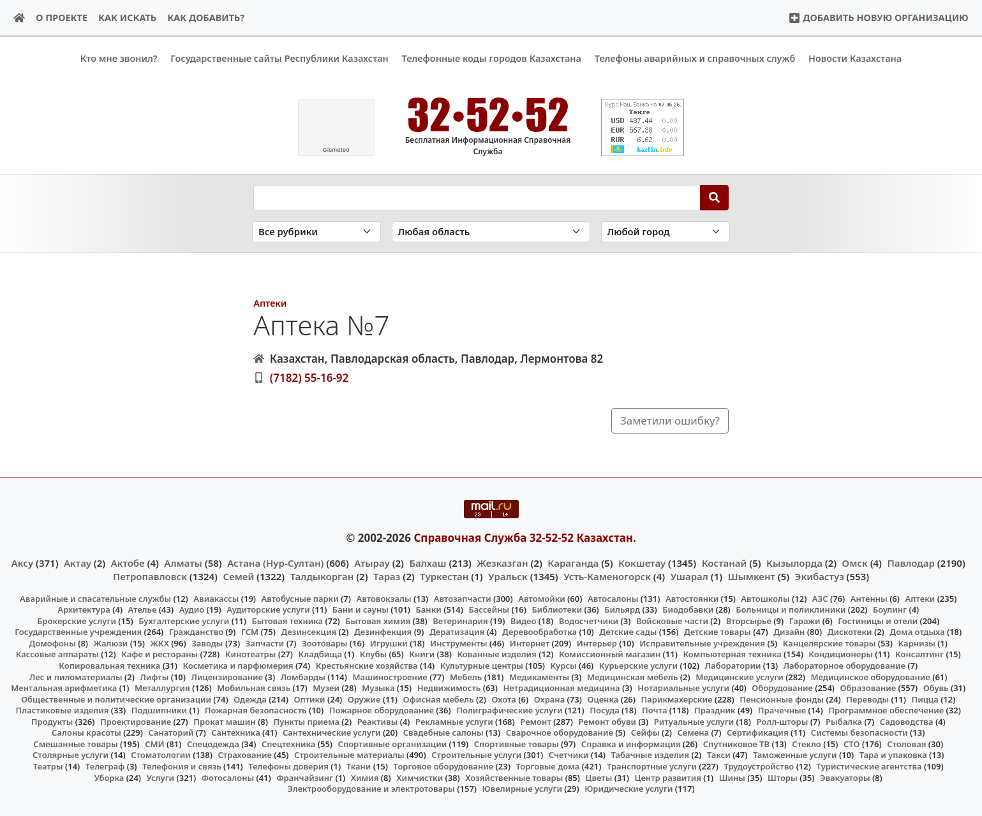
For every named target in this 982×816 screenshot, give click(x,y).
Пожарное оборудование (381, 710)
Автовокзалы (383, 598)
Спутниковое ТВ (736, 744)
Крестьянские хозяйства (367, 665)
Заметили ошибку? (670, 420)
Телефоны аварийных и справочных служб (695, 58)
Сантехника (235, 732)
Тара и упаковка (893, 755)
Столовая (906, 744)
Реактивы (377, 721)
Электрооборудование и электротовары (371, 788)
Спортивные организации (392, 744)
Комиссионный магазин (609, 654)
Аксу (22, 563)
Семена (693, 732)
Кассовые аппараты (57, 654)
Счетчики (568, 755)
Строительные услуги (476, 755)
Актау (77, 563)
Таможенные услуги (795, 755)
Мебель (466, 676)
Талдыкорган (322, 575)
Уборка (109, 777)
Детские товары (717, 632)
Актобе (128, 563)
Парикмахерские (677, 698)
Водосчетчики (588, 621)
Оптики (309, 698)
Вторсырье (748, 621)
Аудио (192, 609)
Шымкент (751, 575)
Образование (868, 688)
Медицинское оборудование (870, 676)
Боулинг (890, 609)
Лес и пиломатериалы (76, 676)
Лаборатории (733, 665)
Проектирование (135, 721)
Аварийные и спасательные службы (95, 598)
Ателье (142, 609)
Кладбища (320, 654)
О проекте (61, 17)
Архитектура (83, 609)
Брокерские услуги (76, 621)
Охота (503, 698)
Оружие (364, 698)
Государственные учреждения (78, 632)
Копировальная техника (109, 665)
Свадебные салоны (443, 732)
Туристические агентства (868, 766)
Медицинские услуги (740, 676)
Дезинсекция (308, 632)
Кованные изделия (496, 654)
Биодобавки (687, 609)
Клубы (373, 654)
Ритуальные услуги (694, 721)
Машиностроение (389, 676)
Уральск (508, 575)
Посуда (605, 710)
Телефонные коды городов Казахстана (491, 58)
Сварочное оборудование (559, 732)
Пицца (924, 698)
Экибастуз (819, 575)
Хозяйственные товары (514, 777)
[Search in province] (491, 231)
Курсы (564, 665)
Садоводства (907, 721)
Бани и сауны (360, 609)
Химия (365, 777)
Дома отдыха (916, 632)
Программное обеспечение (886, 710)
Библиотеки (557, 609)
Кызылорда (794, 563)
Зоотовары (324, 643)
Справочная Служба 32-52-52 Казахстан (523, 537)
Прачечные (782, 710)
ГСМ (249, 632)
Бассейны (488, 609)
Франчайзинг (304, 777)
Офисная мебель (438, 698)
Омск (855, 563)
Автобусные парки (300, 598)
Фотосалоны (228, 777)
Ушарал (689, 575)
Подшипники (159, 710)
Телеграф (105, 766)
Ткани (358, 766)
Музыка (378, 688)
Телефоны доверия (288, 766)
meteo (336, 150)
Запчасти (265, 643)
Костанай (724, 563)
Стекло (806, 744)
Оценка (602, 698)
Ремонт (535, 721)
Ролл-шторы (782, 721)
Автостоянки (692, 598)
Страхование (244, 755)
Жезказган (502, 563)
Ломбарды (303, 676)
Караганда (573, 563)
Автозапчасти (462, 598)
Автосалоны (613, 598)
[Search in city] (665, 231)
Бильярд (622, 609)
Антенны (869, 598)
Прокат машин (224, 721)
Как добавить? (205, 17)
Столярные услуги (70, 755)
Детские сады (628, 632)
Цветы (599, 777)
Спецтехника (288, 744)
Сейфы (645, 732)
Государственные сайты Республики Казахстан (279, 58)
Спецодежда (213, 744)
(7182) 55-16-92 (309, 377)
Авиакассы (216, 598)
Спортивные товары (516, 744)
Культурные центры (481, 665)
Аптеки (269, 302)
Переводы (867, 698)
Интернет (529, 643)
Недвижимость (449, 688)
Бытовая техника (288, 621)
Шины (732, 777)
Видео (523, 621)
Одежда (250, 698)
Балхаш (427, 563)
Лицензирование (227, 676)
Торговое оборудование (444, 766)
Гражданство (196, 632)
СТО (852, 744)
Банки (429, 609)
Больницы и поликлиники (790, 609)
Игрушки (389, 643)
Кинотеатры (250, 654)
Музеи (326, 688)
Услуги (161, 777)
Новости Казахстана (855, 58)
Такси (719, 755)
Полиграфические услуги (509, 710)
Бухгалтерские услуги (183, 621)
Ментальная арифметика (64, 688)
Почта (654, 710)
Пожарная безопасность (256, 710)
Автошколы (765, 598)
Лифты (154, 676)
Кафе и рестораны (159, 654)
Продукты (52, 721)
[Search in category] (316, 231)
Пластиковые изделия (62, 710)
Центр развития (668, 777)
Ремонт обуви (607, 721)
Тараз (386, 575)
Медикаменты (539, 676)
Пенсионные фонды (782, 698)
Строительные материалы (349, 755)
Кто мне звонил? (119, 58)
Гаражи (805, 621)
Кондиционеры (840, 654)
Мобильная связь (253, 688)
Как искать (127, 17)
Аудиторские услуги (268, 609)
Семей (238, 575)
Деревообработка (539, 632)
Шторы (783, 777)
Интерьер (597, 643)
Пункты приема (306, 721)
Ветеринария (460, 621)
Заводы (207, 643)
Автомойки (541, 598)
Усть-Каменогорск (607, 575)
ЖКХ (159, 643)
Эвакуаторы (845, 777)
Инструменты (458, 643)
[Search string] (477, 197)
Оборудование (782, 688)
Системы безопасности (859, 732)
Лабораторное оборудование (844, 665)
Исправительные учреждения (702, 643)
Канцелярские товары (829, 643)
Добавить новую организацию (878, 17)
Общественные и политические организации (116, 698)
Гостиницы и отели (878, 621)
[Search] (714, 197)
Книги (422, 654)
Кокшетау (642, 563)
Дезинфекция (383, 632)
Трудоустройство (759, 766)
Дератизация (456, 632)
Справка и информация (631, 744)
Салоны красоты (86, 732)
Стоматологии (161, 755)
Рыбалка (844, 721)
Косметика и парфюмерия (237, 665)
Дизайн (789, 632)
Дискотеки (850, 632)
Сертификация (758, 732)
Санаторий (170, 732)
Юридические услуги (628, 788)
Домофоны (52, 643)
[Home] (19, 18)
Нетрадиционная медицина (561, 688)
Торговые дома (547, 766)
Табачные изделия (650, 755)
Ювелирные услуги (522, 788)
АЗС (820, 598)
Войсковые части (672, 621)
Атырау (371, 563)
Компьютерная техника (732, 654)
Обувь (936, 688)
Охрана (549, 698)
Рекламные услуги (454, 721)
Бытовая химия (377, 621)
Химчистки (419, 777)
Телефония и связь (181, 766)
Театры (48, 766)
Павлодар (910, 563)
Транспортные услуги (652, 766)
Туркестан (444, 575)
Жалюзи (111, 643)
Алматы (183, 563)
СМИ (155, 744)
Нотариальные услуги (683, 688)
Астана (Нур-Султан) (275, 563)
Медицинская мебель (632, 676)
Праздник (715, 710)
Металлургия (162, 688)
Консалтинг (919, 654)
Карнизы (916, 643)
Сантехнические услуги (332, 732)
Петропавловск (150, 575)
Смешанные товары (75, 744)
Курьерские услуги (638, 665)
